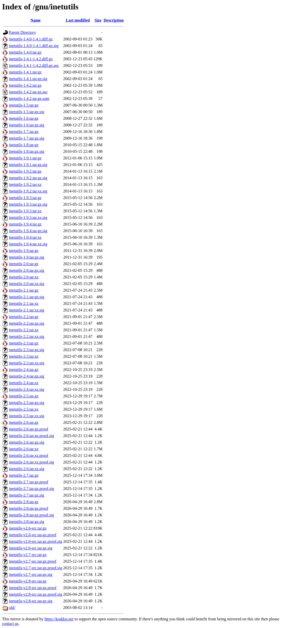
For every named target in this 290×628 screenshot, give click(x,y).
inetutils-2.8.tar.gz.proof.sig (31, 515)
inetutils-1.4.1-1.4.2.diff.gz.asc (34, 65)
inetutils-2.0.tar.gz (23, 264)
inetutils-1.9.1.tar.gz (25, 158)
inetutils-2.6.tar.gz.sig (26, 442)
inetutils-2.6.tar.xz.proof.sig (31, 462)
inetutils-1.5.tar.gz (23, 105)
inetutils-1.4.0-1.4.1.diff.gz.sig (34, 45)
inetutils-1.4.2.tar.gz (25, 85)
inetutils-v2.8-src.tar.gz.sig (30, 601)
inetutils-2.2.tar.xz (23, 330)
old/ (12, 607)
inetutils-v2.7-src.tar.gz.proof (32, 561)
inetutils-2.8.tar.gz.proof (28, 508)
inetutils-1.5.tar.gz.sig (26, 112)
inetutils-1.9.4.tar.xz (25, 237)
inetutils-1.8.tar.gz (23, 145)
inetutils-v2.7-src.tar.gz (28, 554)
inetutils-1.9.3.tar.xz (25, 211)
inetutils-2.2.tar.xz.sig (26, 336)
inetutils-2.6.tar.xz (23, 449)
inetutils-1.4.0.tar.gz (25, 52)
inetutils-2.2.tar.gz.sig (26, 323)
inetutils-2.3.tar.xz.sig (26, 363)
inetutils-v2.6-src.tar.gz (28, 528)
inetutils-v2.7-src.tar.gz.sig (30, 574)
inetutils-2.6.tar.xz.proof (28, 455)
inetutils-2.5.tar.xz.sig (26, 416)
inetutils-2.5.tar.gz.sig (26, 402)
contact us (10, 623)
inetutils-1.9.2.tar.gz (25, 171)
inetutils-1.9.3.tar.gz (25, 198)
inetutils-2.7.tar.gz (23, 475)
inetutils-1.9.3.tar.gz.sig (28, 204)
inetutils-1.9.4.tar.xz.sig (28, 244)
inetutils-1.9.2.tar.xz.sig (28, 191)
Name (36, 20)
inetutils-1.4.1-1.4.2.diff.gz (31, 59)
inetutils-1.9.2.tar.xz (25, 184)
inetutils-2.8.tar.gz (23, 502)
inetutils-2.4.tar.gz (23, 369)
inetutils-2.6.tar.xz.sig (26, 469)
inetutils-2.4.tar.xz (23, 383)
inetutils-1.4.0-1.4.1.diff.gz (31, 39)
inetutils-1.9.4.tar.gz (25, 224)
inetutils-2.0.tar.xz (23, 277)
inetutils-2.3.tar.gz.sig (26, 350)
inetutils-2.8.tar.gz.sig (26, 521)
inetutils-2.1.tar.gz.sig (26, 297)
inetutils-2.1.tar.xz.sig (26, 310)
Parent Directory (22, 32)
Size (98, 20)
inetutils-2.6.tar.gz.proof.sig (31, 435)
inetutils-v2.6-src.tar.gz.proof (32, 535)
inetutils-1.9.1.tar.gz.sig (28, 164)
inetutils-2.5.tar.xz (23, 409)
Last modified (78, 20)
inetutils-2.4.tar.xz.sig (26, 389)
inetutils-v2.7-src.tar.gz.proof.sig (35, 568)
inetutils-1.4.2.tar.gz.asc (28, 92)
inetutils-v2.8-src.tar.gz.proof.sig (35, 594)
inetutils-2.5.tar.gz (23, 396)
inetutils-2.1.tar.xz (23, 303)
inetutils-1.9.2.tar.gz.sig (28, 178)
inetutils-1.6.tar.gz (23, 118)
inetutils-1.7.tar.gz (23, 131)
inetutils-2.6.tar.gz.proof (28, 429)
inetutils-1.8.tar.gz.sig (26, 151)
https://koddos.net (59, 619)
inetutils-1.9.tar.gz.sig (26, 257)
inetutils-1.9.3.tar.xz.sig (28, 217)
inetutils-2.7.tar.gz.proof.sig (31, 488)
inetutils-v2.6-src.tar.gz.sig (30, 548)
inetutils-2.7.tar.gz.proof (28, 482)
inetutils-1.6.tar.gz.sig (26, 125)
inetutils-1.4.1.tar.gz (25, 72)
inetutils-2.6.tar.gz (23, 422)
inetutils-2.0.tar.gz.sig (26, 270)
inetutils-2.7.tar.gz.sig (26, 495)
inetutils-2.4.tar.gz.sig (26, 376)
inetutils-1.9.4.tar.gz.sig (28, 231)
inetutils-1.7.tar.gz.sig (26, 138)
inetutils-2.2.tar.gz (23, 317)
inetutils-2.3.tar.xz (23, 356)
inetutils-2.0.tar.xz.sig (26, 283)
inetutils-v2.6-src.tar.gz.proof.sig (35, 541)
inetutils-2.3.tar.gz (23, 343)
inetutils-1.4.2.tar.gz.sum (29, 98)
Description (114, 20)
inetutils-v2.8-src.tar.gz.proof (32, 588)
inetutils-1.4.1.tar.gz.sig (28, 79)
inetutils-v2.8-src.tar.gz (28, 581)
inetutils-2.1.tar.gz (23, 290)
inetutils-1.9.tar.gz (23, 250)
